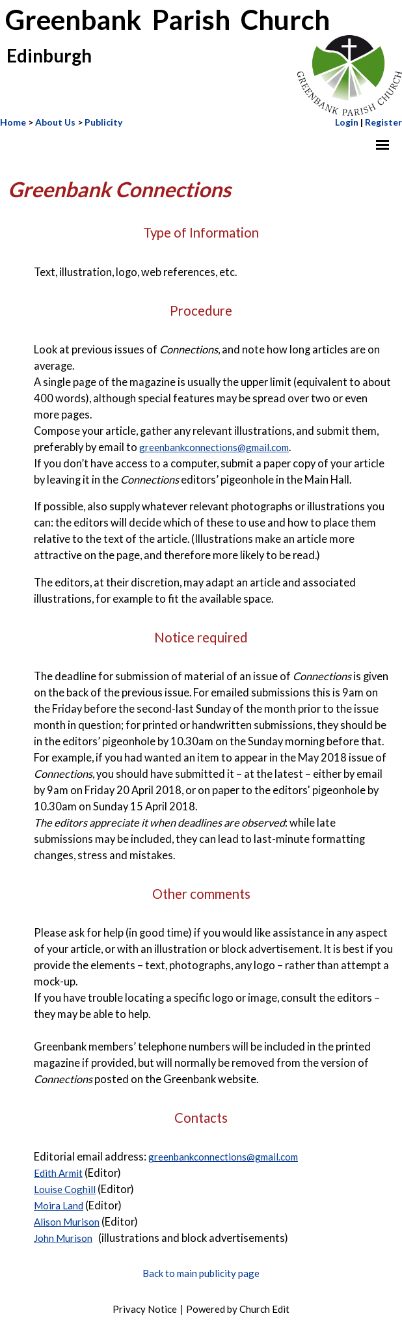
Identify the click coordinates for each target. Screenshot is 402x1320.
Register (383, 122)
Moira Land (58, 1206)
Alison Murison (67, 1222)
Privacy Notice (145, 1309)
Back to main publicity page (201, 1273)
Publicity (103, 122)
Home (13, 122)
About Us (55, 122)
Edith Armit (58, 1173)
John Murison (63, 1238)
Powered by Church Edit (237, 1309)
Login (346, 122)
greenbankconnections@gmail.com (214, 447)
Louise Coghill (65, 1190)
